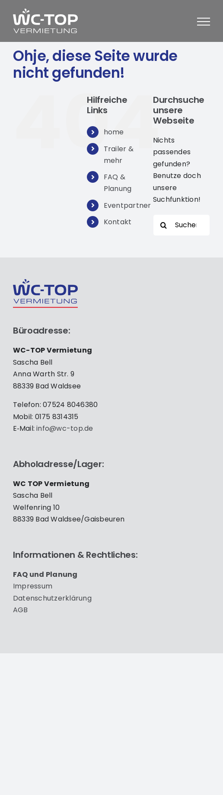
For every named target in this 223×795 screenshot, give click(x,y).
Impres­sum (32, 586)
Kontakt (118, 222)
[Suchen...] (181, 225)
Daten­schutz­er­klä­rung (52, 598)
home (114, 132)
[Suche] (164, 225)
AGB (20, 610)
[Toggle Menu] (203, 21)
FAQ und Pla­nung (45, 574)
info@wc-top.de (64, 428)
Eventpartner (127, 205)
